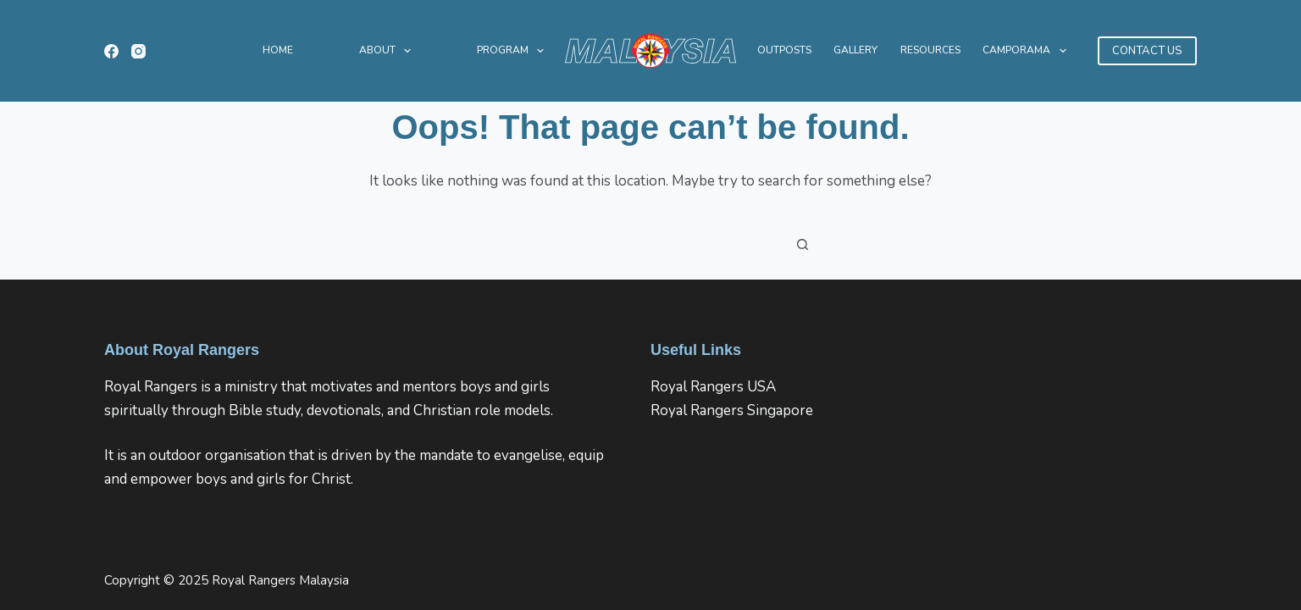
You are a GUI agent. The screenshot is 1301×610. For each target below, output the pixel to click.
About (388, 51)
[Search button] (803, 244)
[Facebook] (111, 51)
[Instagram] (138, 51)
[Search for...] (633, 244)
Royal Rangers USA (713, 386)
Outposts (784, 50)
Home (278, 50)
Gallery (855, 50)
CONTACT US (1147, 50)
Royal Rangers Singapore (731, 410)
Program (514, 51)
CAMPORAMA (1027, 51)
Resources (930, 50)
